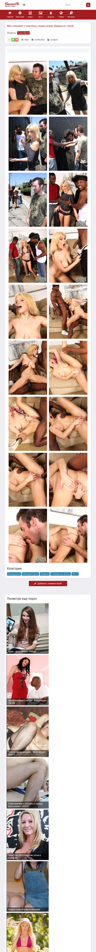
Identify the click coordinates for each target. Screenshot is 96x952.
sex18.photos (34, 928)
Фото (41, 14)
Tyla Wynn (23, 33)
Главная (10, 14)
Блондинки (14, 574)
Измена (44, 574)
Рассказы (71, 14)
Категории (20, 14)
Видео (30, 14)
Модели (51, 14)
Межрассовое (30, 574)
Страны (61, 14)
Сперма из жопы (60, 574)
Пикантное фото (13, 5)
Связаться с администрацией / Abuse (22, 926)
